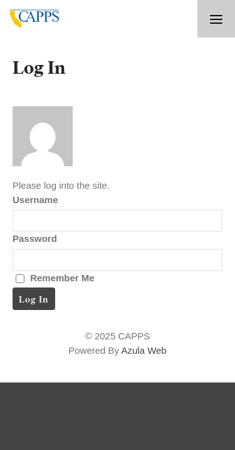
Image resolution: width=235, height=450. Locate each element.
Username (35, 199)
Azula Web (143, 350)
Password (35, 238)
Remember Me (55, 277)
